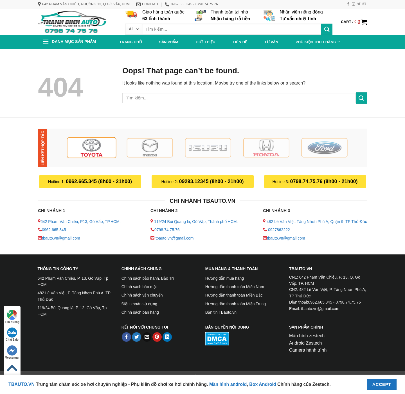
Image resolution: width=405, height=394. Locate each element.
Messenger (12, 352)
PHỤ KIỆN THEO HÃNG (318, 41)
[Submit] (326, 29)
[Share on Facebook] (126, 337)
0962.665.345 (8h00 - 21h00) (99, 181)
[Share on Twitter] (136, 337)
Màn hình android (228, 384)
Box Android (263, 384)
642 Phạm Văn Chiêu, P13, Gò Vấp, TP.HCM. (80, 221)
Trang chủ (131, 42)
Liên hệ (240, 42)
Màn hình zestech (307, 335)
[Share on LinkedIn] (167, 337)
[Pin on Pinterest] (157, 337)
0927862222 (279, 229)
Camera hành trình (308, 350)
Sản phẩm (168, 42)
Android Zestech (305, 343)
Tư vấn (271, 42)
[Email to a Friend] (147, 337)
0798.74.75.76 (167, 229)
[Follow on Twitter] (359, 4)
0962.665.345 (54, 229)
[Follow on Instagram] (353, 4)
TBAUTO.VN (21, 384)
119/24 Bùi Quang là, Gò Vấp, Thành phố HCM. (196, 221)
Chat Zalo (12, 334)
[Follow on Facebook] (348, 4)
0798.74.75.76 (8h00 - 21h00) (323, 181)
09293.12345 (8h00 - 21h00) (211, 181)
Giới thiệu (205, 42)
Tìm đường (12, 317)
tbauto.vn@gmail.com (61, 238)
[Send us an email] (364, 4)
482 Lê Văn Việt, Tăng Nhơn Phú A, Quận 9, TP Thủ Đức (317, 221)
